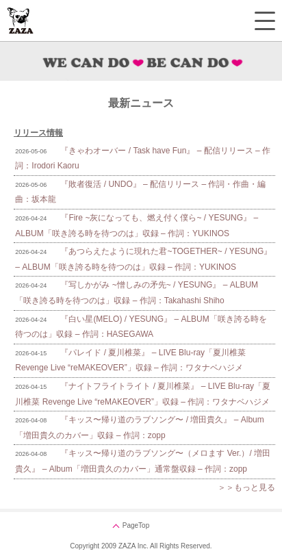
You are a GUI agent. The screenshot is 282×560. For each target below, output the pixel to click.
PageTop (136, 525)
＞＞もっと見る (246, 487)
